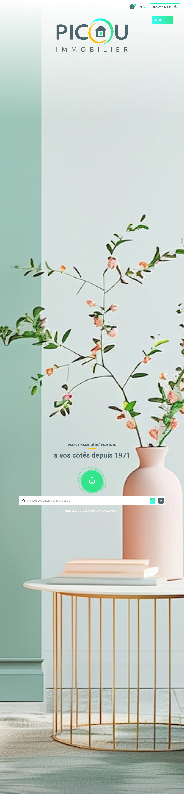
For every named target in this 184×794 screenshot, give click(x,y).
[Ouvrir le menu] (162, 20)
